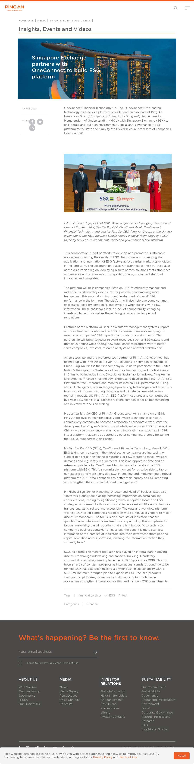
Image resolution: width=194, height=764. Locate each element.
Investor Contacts (113, 716)
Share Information (113, 691)
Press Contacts (70, 700)
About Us (28, 679)
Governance (27, 695)
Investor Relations (111, 682)
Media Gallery (69, 691)
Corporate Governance (157, 712)
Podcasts (66, 704)
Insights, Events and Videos (70, 20)
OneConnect (154, 357)
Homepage (26, 20)
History (23, 700)
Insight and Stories (154, 729)
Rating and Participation (158, 700)
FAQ (145, 725)
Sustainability (156, 679)
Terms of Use (70, 663)
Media (41, 20)
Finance (92, 604)
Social (146, 708)
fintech (123, 595)
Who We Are (28, 687)
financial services (90, 595)
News (63, 687)
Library (105, 712)
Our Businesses (29, 704)
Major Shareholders (114, 695)
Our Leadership (29, 691)
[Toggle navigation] (175, 7)
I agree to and (52, 663)
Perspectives (68, 695)
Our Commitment (154, 687)
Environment (150, 704)
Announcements (112, 700)
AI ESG (110, 595)
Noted (181, 755)
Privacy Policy (47, 663)
